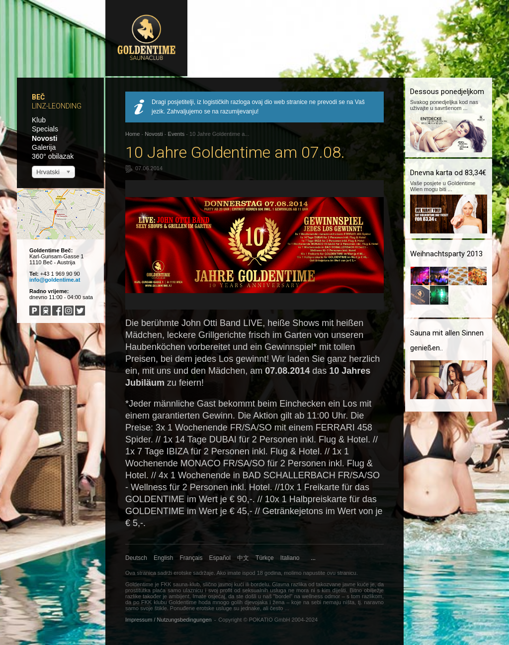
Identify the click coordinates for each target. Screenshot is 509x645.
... (313, 558)
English (163, 557)
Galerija (44, 147)
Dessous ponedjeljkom (447, 91)
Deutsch (136, 557)
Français (191, 557)
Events (176, 134)
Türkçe (264, 557)
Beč (38, 97)
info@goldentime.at (54, 280)
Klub (39, 120)
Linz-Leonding (57, 106)
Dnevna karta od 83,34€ (448, 172)
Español (220, 557)
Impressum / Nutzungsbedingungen (168, 620)
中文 (243, 557)
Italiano (290, 557)
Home (132, 134)
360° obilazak (53, 156)
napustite (314, 573)
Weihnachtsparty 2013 (446, 253)
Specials (45, 129)
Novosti (44, 138)
